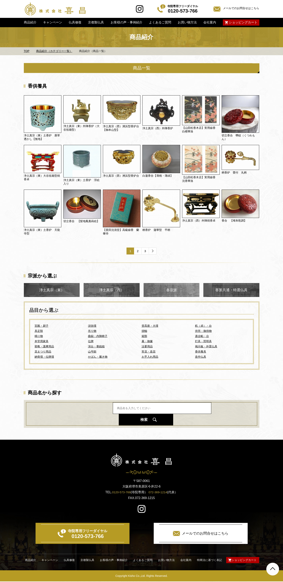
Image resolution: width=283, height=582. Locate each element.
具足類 (39, 331)
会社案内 (209, 22)
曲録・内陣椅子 (97, 336)
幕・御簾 (147, 341)
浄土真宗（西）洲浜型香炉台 (121, 175)
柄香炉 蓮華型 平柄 (156, 229)
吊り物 (92, 331)
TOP (27, 51)
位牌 (91, 341)
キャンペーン (52, 22)
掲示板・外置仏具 (206, 346)
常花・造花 (149, 351)
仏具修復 (75, 22)
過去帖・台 (202, 336)
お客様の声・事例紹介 (126, 22)
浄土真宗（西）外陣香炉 (157, 128)
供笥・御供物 (203, 331)
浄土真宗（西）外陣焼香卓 (198, 220)
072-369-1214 (158, 492)
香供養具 (200, 351)
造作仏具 (200, 356)
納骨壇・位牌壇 (44, 356)
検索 (192, 414)
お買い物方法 (187, 22)
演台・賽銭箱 (96, 346)
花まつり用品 (43, 351)
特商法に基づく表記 (208, 560)
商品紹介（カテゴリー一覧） (54, 51)
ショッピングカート (243, 22)
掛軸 (144, 331)
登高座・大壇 (150, 326)
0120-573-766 (121, 492)
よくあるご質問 (160, 22)
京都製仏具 (96, 22)
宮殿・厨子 (41, 326)
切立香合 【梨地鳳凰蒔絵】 (81, 221)
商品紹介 (30, 22)
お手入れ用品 (150, 356)
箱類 (144, 336)
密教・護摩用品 (44, 346)
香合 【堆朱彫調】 (234, 220)
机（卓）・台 (203, 326)
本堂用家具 (41, 341)
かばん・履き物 (97, 356)
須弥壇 (92, 326)
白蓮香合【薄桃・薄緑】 (157, 175)
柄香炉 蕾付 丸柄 (234, 172)
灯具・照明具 (203, 341)
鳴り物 (39, 336)
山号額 (92, 351)
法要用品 (147, 346)
